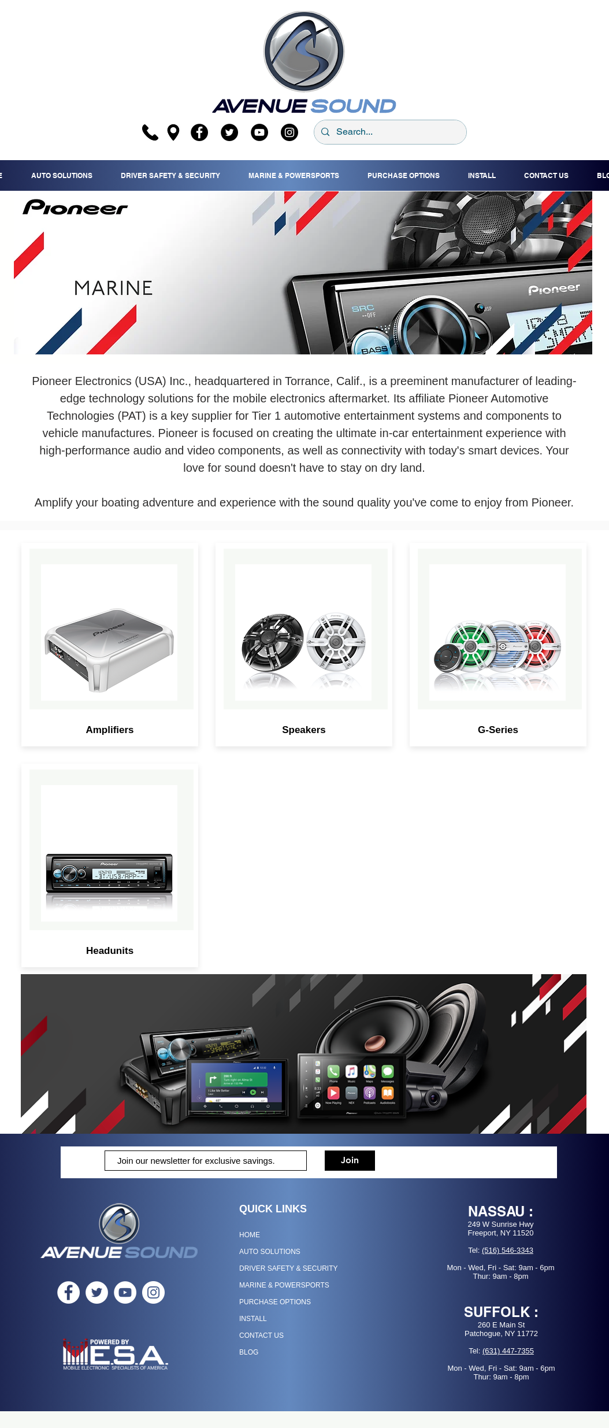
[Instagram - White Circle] (153, 1292)
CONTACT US (261, 1335)
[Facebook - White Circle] (68, 1292)
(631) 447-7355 (508, 1350)
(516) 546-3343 (507, 1250)
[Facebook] (199, 132)
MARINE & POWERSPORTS (284, 1285)
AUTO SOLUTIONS (269, 1252)
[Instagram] (289, 132)
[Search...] (389, 132)
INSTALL (253, 1319)
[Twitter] (229, 132)
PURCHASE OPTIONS (275, 1302)
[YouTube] (259, 132)
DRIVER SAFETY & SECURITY (288, 1268)
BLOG (248, 1352)
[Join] (350, 1160)
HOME (249, 1235)
